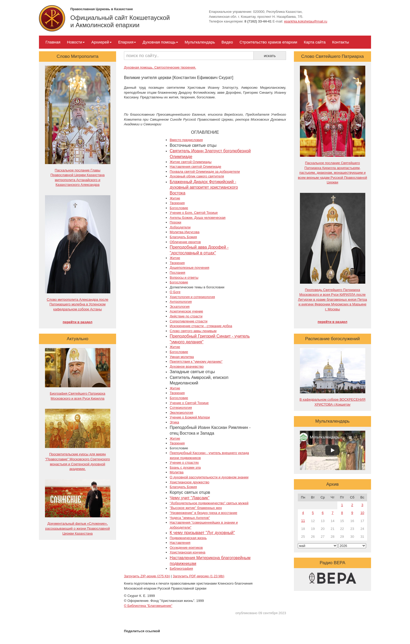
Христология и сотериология (192, 297)
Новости (76, 42)
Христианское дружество (189, 482)
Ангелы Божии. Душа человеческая (197, 218)
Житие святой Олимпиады (191, 162)
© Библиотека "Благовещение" (148, 606)
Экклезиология (181, 413)
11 (303, 521)
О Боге (175, 292)
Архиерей (101, 42)
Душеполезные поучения (189, 268)
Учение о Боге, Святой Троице (194, 213)
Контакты (340, 42)
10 (362, 513)
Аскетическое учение (186, 311)
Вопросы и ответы (184, 277)
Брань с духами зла (185, 467)
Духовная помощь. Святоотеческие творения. (160, 67)
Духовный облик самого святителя (197, 176)
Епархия (127, 42)
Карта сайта (315, 42)
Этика (174, 422)
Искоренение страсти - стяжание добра (201, 326)
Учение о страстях (184, 462)
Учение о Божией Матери (190, 417)
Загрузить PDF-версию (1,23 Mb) (198, 576)
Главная (52, 42)
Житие (175, 198)
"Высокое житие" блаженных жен (196, 508)
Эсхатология (180, 307)
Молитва (177, 472)
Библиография (181, 568)
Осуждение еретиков (186, 548)
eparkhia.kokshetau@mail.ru (305, 21)
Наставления (180, 543)
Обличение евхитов (185, 242)
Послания (177, 273)
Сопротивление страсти (188, 321)
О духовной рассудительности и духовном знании (209, 477)
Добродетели (180, 227)
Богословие (179, 208)
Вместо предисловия (186, 140)
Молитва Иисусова (185, 232)
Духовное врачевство (187, 366)
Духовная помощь (160, 42)
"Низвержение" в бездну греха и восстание (203, 513)
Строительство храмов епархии (268, 42)
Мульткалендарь (200, 42)
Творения (177, 203)
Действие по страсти (186, 316)
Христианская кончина (187, 552)
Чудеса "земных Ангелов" (190, 518)
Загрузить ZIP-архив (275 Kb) (147, 576)
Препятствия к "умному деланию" (196, 361)
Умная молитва (182, 357)
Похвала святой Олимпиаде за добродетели (205, 171)
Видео (227, 42)
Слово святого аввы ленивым (193, 331)
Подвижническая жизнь (188, 538)
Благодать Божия (183, 237)
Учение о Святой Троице (189, 403)
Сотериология (181, 408)
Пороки (175, 222)
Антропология (181, 302)
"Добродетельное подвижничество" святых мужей (209, 503)
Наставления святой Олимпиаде (195, 167)
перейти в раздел (77, 322)
